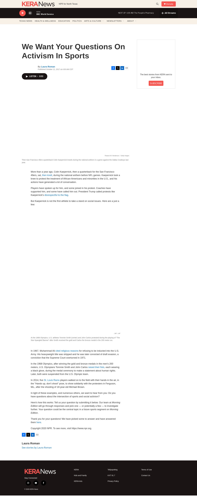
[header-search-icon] (158, 7)
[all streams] (169, 18)
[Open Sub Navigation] (103, 27)
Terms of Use (146, 475)
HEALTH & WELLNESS (45, 27)
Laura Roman (48, 72)
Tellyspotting (112, 475)
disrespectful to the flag (56, 200)
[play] (22, 18)
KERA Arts (78, 487)
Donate (171, 6)
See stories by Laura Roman (37, 453)
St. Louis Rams (52, 385)
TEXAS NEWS (25, 27)
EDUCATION (64, 27)
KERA (76, 475)
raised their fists (96, 373)
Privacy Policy (113, 487)
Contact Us (145, 481)
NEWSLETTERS (114, 27)
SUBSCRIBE (156, 88)
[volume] (30, 18)
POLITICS (77, 27)
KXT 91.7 (111, 481)
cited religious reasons (67, 356)
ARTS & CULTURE (92, 27)
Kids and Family (80, 481)
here (39, 428)
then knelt (47, 180)
